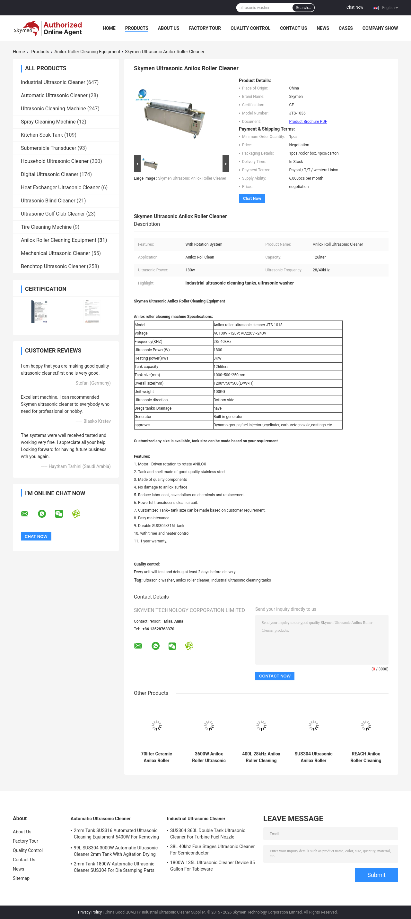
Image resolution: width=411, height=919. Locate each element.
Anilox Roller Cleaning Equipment (87, 51)
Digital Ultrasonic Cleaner (49, 174)
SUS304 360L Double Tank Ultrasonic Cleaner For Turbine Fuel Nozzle (207, 833)
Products (136, 28)
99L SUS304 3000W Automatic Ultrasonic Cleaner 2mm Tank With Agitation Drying (116, 851)
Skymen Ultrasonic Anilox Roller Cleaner (192, 178)
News (323, 28)
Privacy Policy (90, 912)
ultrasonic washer (159, 580)
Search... (303, 7)
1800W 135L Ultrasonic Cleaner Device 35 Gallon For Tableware (212, 866)
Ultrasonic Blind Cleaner (48, 201)
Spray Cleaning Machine (48, 122)
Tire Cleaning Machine (46, 227)
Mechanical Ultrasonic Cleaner (55, 253)
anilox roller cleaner (192, 580)
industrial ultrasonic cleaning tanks (241, 580)
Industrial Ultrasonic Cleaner (53, 82)
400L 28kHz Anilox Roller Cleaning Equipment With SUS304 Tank (261, 757)
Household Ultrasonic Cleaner (55, 161)
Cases (346, 28)
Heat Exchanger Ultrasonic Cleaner (60, 187)
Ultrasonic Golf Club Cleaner (53, 214)
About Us (168, 28)
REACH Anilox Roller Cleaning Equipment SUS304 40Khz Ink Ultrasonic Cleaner (366, 757)
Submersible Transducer (48, 148)
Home (109, 28)
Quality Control (250, 28)
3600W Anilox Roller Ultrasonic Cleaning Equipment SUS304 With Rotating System (208, 757)
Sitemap (21, 878)
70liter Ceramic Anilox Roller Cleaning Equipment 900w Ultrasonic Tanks (156, 757)
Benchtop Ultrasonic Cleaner (53, 266)
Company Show (380, 28)
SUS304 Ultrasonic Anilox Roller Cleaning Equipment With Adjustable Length (313, 757)
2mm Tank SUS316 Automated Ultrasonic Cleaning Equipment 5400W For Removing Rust (116, 834)
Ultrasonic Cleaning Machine (53, 109)
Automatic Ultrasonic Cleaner (54, 95)
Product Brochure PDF (308, 121)
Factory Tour (205, 28)
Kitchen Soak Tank (42, 135)
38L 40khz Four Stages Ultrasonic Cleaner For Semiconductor (212, 849)
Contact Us (293, 28)
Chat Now (354, 7)
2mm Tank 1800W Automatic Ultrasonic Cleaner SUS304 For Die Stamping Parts (114, 867)
